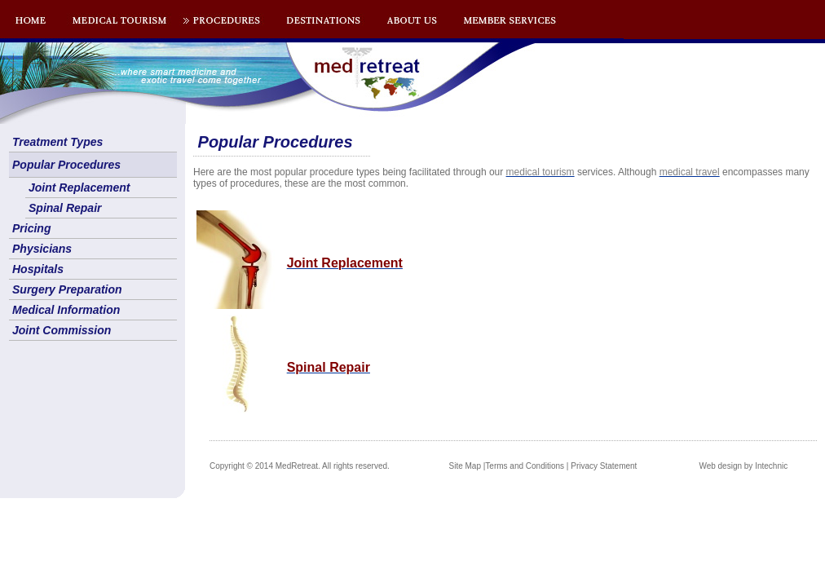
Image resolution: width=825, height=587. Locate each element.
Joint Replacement (79, 187)
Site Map (465, 465)
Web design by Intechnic (743, 465)
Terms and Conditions (524, 465)
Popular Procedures (66, 164)
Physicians (42, 248)
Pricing (31, 228)
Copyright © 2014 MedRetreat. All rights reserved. (300, 465)
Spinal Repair (65, 207)
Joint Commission (61, 330)
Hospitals (38, 269)
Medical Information (66, 309)
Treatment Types (57, 141)
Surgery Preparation (67, 289)
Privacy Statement (604, 465)
